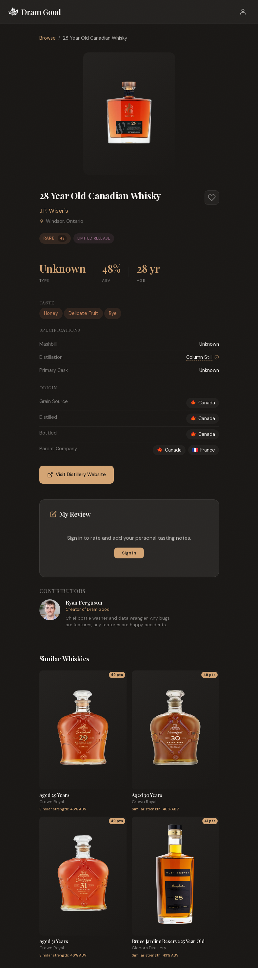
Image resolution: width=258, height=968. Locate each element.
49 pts (117, 675)
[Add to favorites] (212, 197)
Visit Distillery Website (76, 475)
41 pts (209, 821)
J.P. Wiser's (53, 210)
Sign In (129, 553)
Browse (47, 38)
